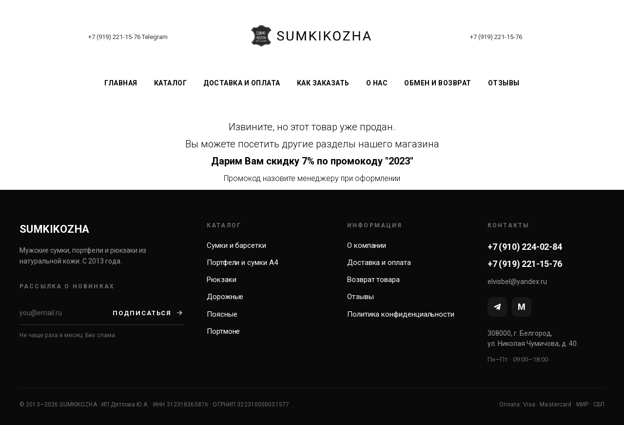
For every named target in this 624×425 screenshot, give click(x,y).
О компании (366, 245)
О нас (377, 83)
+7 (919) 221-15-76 (114, 36)
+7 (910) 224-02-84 (525, 247)
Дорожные (225, 296)
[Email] (66, 313)
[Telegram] (497, 307)
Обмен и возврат (437, 83)
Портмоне (223, 331)
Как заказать (323, 83)
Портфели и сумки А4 (242, 262)
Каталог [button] (170, 83)
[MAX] (521, 307)
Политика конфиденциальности (400, 314)
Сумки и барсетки (236, 245)
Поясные (222, 314)
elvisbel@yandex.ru (517, 281)
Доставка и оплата (241, 83)
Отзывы (504, 83)
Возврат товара (373, 279)
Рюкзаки (221, 279)
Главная (120, 83)
